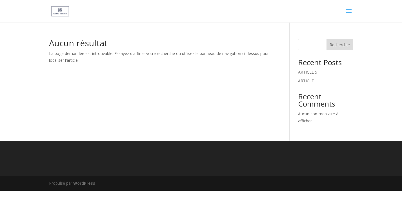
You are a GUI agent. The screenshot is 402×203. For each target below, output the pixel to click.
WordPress (84, 183)
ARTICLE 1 (307, 80)
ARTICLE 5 (307, 72)
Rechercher (340, 44)
